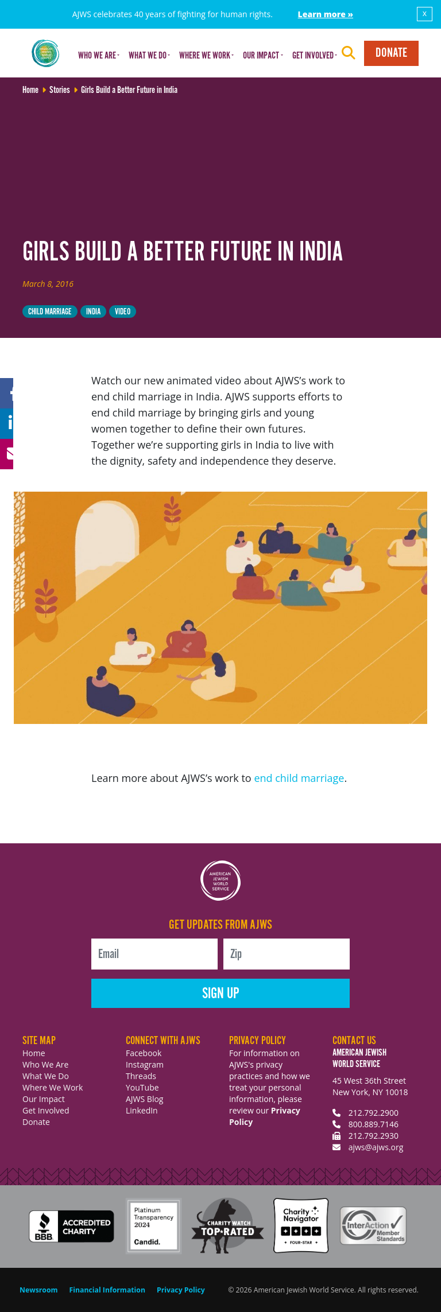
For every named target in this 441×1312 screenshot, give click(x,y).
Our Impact (43, 1098)
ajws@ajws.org (376, 1147)
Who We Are (45, 1064)
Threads (141, 1075)
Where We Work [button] (204, 56)
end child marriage (299, 778)
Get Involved (45, 1110)
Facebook (143, 1053)
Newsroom (39, 1290)
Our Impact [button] (261, 56)
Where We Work (52, 1087)
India (93, 311)
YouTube (142, 1087)
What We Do (45, 1075)
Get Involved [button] (313, 56)
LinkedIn (142, 1110)
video (122, 311)
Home (33, 1053)
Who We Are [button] (97, 56)
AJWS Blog (144, 1098)
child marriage (50, 311)
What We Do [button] (148, 56)
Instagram (145, 1064)
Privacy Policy (181, 1290)
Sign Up (220, 993)
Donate (391, 53)
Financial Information (107, 1290)
